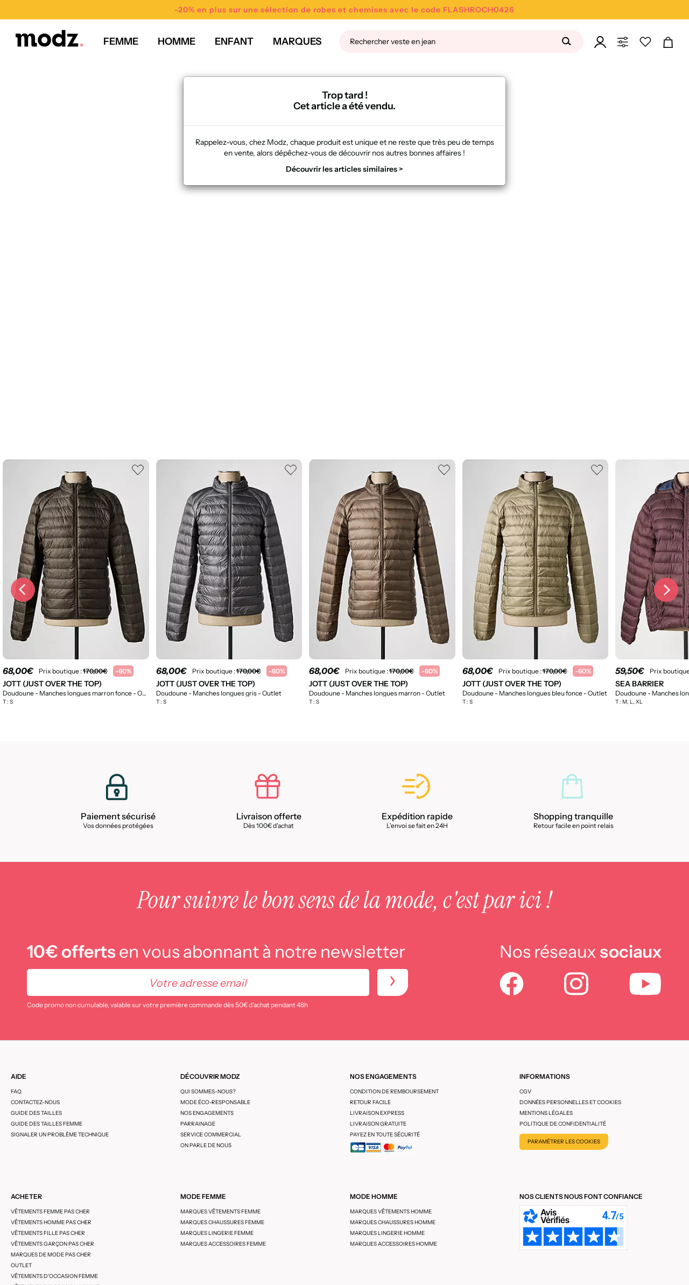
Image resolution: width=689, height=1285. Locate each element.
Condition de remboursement (394, 1091)
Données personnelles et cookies (570, 1102)
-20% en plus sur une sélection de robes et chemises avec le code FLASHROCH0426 (344, 10)
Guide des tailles (36, 1113)
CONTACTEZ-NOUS (35, 1102)
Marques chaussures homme (392, 1222)
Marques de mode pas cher (51, 1254)
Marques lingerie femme (217, 1233)
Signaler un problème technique (60, 1134)
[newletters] (392, 982)
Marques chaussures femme (222, 1222)
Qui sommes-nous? (208, 1091)
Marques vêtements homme (391, 1211)
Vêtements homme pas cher (51, 1222)
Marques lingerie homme (387, 1233)
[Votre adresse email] (198, 982)
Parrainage (197, 1123)
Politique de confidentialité (562, 1123)
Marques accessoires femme (223, 1243)
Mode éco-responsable (215, 1102)
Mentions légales (546, 1113)
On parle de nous (205, 1145)
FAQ (16, 1091)
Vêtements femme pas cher (50, 1211)
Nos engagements (207, 1113)
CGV (525, 1091)
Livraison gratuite (378, 1123)
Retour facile (370, 1102)
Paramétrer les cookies (564, 1141)
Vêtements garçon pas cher (52, 1243)
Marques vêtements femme (220, 1211)
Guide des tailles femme (46, 1123)
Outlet (21, 1265)
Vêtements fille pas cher (48, 1233)
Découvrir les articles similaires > (344, 169)
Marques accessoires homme (393, 1243)
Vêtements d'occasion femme (54, 1276)
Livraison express (377, 1113)
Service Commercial (210, 1134)
